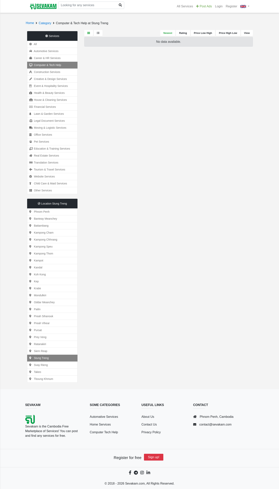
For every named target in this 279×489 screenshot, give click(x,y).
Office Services (39, 134)
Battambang (37, 225)
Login (219, 6)
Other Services (39, 190)
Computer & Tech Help (44, 65)
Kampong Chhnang (42, 239)
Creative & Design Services (47, 79)
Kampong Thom (40, 253)
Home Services (100, 424)
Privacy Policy (151, 432)
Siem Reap (37, 351)
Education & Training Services (48, 148)
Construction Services (43, 72)
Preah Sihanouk (40, 316)
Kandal (34, 267)
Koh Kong (36, 274)
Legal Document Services (46, 120)
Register (231, 6)
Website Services (41, 176)
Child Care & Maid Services (47, 183)
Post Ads (204, 6)
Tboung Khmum (40, 378)
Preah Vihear (38, 323)
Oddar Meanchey (41, 302)
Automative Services (104, 416)
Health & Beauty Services (46, 92)
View (247, 33)
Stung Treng (38, 358)
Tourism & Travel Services (46, 169)
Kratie (34, 288)
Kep (33, 281)
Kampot (35, 260)
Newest (167, 33)
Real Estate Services (43, 155)
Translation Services (42, 162)
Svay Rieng (37, 365)
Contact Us (149, 424)
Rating (183, 33)
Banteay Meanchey (42, 218)
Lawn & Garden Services (45, 113)
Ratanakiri (36, 344)
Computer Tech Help (104, 432)
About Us (147, 416)
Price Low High (203, 33)
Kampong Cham (40, 232)
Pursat (34, 330)
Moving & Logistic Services (46, 127)
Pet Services (38, 141)
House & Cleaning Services (47, 99)
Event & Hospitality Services (47, 85)
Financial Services (41, 106)
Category (45, 23)
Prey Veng (36, 337)
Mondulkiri (36, 295)
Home (30, 23)
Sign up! (153, 457)
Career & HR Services (44, 58)
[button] (245, 6)
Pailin (33, 309)
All (32, 44)
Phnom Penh (38, 211)
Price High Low (228, 33)
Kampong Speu (40, 246)
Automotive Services (43, 51)
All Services (185, 6)
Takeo (34, 371)
